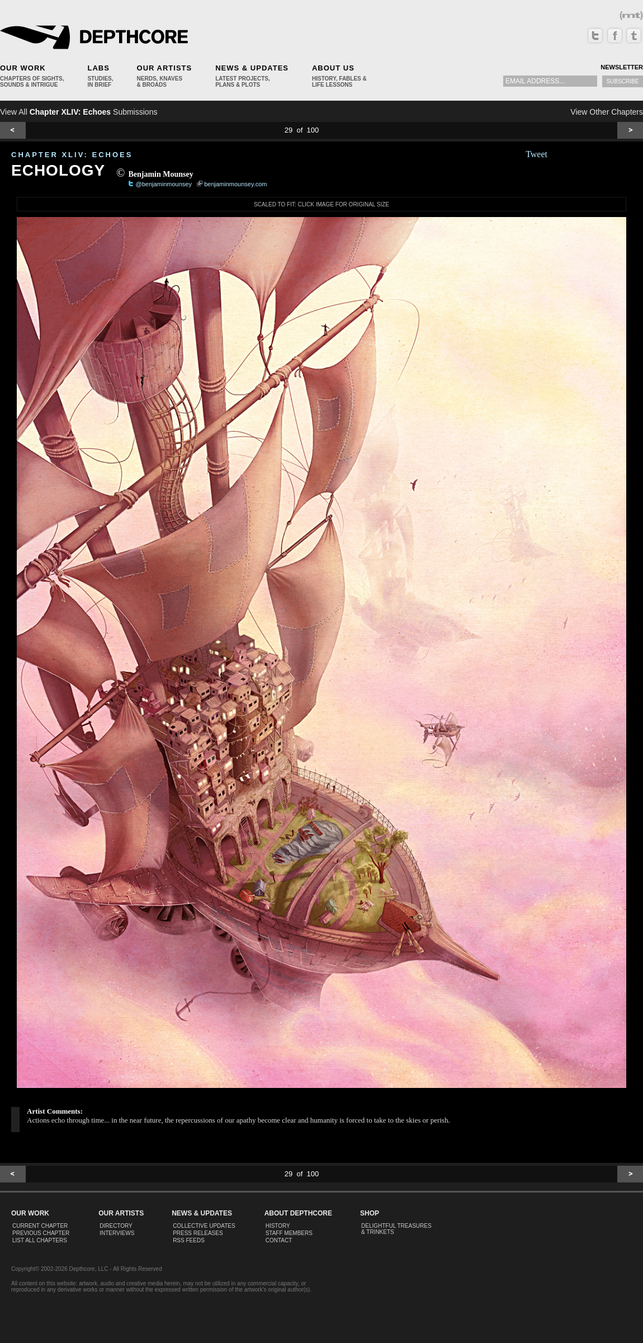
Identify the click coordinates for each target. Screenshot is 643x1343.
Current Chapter (40, 1226)
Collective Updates (204, 1226)
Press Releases (198, 1233)
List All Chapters (39, 1240)
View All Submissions (78, 111)
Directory (116, 1226)
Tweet (536, 154)
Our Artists (164, 68)
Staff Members (289, 1233)
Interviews (117, 1233)
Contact (279, 1240)
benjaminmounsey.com (235, 184)
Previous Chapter (40, 1233)
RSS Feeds (189, 1240)
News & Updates (252, 68)
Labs (98, 68)
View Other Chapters (606, 111)
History (278, 1226)
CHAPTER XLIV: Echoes (72, 154)
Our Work (23, 68)
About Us (333, 68)
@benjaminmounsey (164, 184)
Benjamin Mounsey (160, 174)
